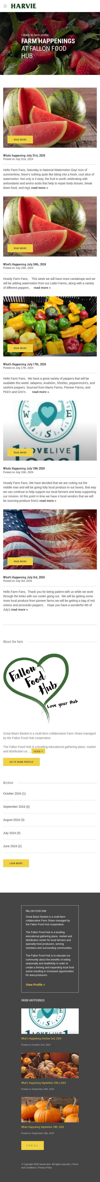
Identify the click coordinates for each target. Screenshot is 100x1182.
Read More (20, 139)
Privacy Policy (45, 1167)
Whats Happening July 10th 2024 (24, 468)
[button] (16, 863)
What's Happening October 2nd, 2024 (41, 1038)
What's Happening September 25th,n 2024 (43, 1082)
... (36, 751)
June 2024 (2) (12, 846)
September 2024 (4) (16, 806)
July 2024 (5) (11, 833)
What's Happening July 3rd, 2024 (24, 577)
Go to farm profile (21, 762)
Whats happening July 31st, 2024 (24, 155)
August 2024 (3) (13, 820)
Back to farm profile (35, 35)
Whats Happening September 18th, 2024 (42, 1127)
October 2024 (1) (14, 793)
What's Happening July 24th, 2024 (24, 264)
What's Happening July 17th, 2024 (24, 364)
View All (32, 1145)
